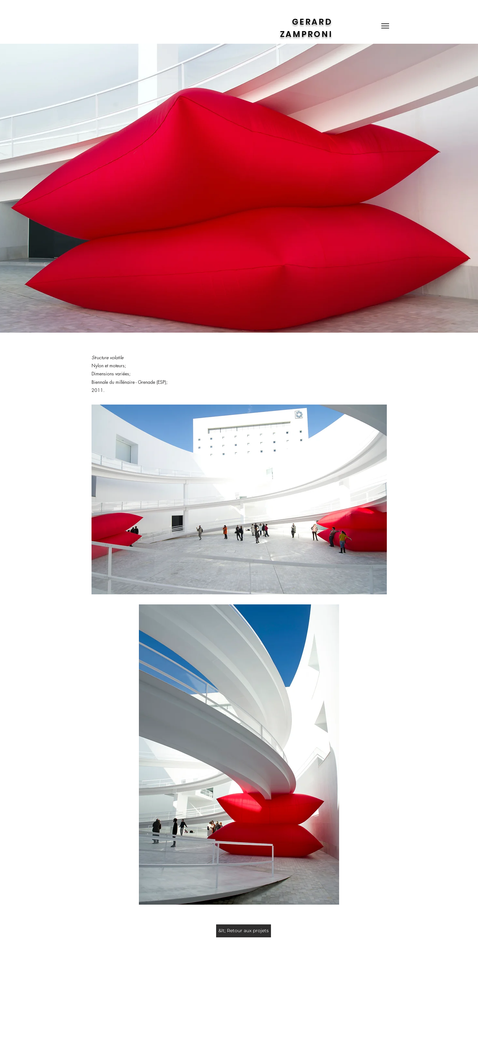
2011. (98, 390)
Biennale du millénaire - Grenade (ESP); (130, 382)
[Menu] (385, 26)
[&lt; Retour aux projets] (243, 930)
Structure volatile (107, 357)
